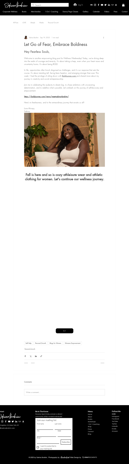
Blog (89, 434)
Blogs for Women (55, 343)
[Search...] (49, 5)
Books (90, 419)
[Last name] (62, 427)
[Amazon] (116, 4)
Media (41, 23)
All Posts (15, 23)
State (59, 431)
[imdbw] (91, 4)
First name (40, 424)
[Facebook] (98, 4)
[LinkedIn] (109, 4)
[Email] (47, 441)
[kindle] (112, 4)
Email (39, 438)
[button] (123, 4)
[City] (46, 434)
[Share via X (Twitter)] (30, 356)
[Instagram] (95, 4)
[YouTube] (102, 4)
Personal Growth (53, 23)
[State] (64, 434)
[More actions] (103, 37)
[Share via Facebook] (25, 356)
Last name (58, 424)
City (38, 431)
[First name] (44, 427)
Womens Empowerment (72, 343)
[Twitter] (105, 4)
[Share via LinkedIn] (36, 356)
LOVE (24, 23)
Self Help (28, 343)
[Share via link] (41, 356)
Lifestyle (32, 23)
